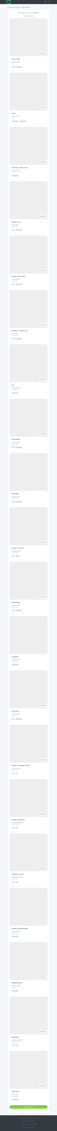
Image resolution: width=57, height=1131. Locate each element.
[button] (45, 2)
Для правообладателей (28, 1121)
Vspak (13, 113)
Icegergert (15, 657)
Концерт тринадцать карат (21, 765)
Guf (13, 385)
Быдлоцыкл (15, 1037)
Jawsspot (14, 987)
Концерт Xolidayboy (18, 820)
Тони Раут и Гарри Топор (20, 167)
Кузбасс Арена (15, 824)
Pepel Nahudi (16, 439)
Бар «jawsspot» (15, 335)
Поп (13, 67)
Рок (13, 338)
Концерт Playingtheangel (20, 928)
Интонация (15, 494)
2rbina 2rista (15, 1091)
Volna (13, 63)
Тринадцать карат (18, 874)
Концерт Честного (18, 548)
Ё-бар (13, 118)
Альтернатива (23, 121)
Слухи (13, 172)
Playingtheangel (17, 983)
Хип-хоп (17, 556)
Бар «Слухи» (15, 281)
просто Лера (16, 59)
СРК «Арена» (15, 227)
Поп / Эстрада (19, 230)
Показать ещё (28, 1107)
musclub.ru (27, 1127)
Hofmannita (15, 711)
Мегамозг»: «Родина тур (19, 331)
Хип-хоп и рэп (19, 67)
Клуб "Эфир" (15, 444)
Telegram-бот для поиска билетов (28, 1118)
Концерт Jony (16, 222)
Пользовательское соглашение (28, 1124)
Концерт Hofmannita (18, 276)
